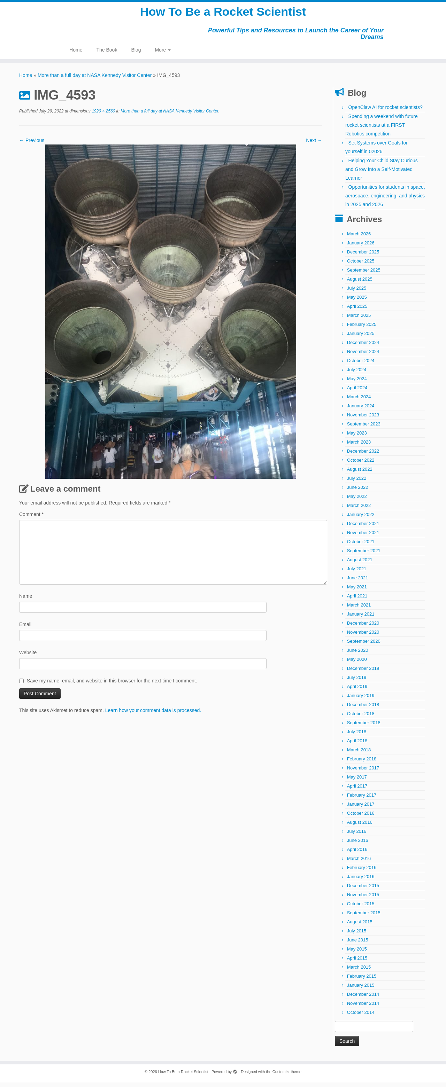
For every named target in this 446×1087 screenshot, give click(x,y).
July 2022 (357, 482)
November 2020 (363, 636)
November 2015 (363, 899)
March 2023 (359, 446)
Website (28, 657)
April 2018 (357, 745)
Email (25, 629)
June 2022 (357, 491)
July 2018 (357, 736)
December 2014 (363, 998)
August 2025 (359, 283)
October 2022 (361, 464)
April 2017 (357, 790)
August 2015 (359, 926)
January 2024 (361, 410)
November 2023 (363, 419)
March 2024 (359, 401)
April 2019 (357, 691)
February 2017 (362, 799)
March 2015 (359, 971)
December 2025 (363, 256)
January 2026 (361, 247)
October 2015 (361, 908)
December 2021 (363, 528)
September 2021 (363, 555)
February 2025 (362, 328)
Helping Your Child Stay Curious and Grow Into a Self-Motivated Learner (381, 173)
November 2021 (363, 537)
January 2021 (361, 618)
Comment (31, 519)
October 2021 (361, 546)
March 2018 (359, 754)
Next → (314, 145)
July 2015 (357, 935)
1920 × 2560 (103, 115)
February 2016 (362, 872)
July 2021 (357, 573)
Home (75, 54)
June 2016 (357, 844)
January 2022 (361, 519)
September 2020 (363, 645)
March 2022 (359, 510)
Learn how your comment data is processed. (153, 715)
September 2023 (363, 428)
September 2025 (363, 274)
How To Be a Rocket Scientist (222, 14)
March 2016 (359, 863)
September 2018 (363, 727)
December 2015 (363, 890)
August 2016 (359, 826)
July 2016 (357, 835)
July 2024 (357, 374)
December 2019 (363, 672)
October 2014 (361, 1016)
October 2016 (361, 817)
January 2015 (361, 989)
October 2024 (361, 365)
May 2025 (357, 301)
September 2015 (363, 917)
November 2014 (363, 1007)
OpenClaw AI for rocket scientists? (385, 112)
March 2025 (359, 319)
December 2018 (363, 709)
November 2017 (363, 772)
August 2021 (359, 564)
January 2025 (361, 338)
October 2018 (361, 718)
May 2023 (357, 437)
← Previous (31, 145)
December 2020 (363, 627)
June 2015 (357, 944)
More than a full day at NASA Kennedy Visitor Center (95, 80)
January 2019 (361, 700)
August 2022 (359, 473)
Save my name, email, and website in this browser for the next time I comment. (112, 685)
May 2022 (357, 500)
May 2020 (357, 663)
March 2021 (359, 609)
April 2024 (357, 392)
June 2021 (357, 582)
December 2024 (363, 347)
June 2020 (357, 654)
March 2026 (359, 238)
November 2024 (363, 356)
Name (25, 600)
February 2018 (362, 763)
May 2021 (357, 591)
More (163, 54)
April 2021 (357, 600)
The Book (106, 54)
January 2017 (361, 808)
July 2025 (357, 292)
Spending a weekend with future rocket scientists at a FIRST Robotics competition (381, 129)
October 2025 (361, 265)
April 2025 (357, 310)
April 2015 (357, 962)
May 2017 (357, 781)
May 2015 (357, 953)
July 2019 (357, 682)
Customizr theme (286, 1076)
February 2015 (362, 980)
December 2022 (363, 455)
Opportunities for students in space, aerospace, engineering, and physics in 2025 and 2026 (385, 200)
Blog (136, 54)
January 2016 (361, 881)
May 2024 (357, 383)
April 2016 (357, 854)
